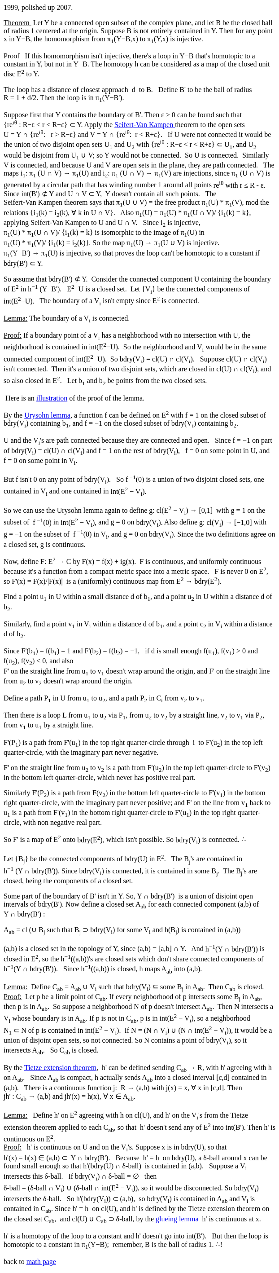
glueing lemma (177, 1219)
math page (41, 1261)
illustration (51, 398)
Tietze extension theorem (60, 1067)
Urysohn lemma (47, 415)
